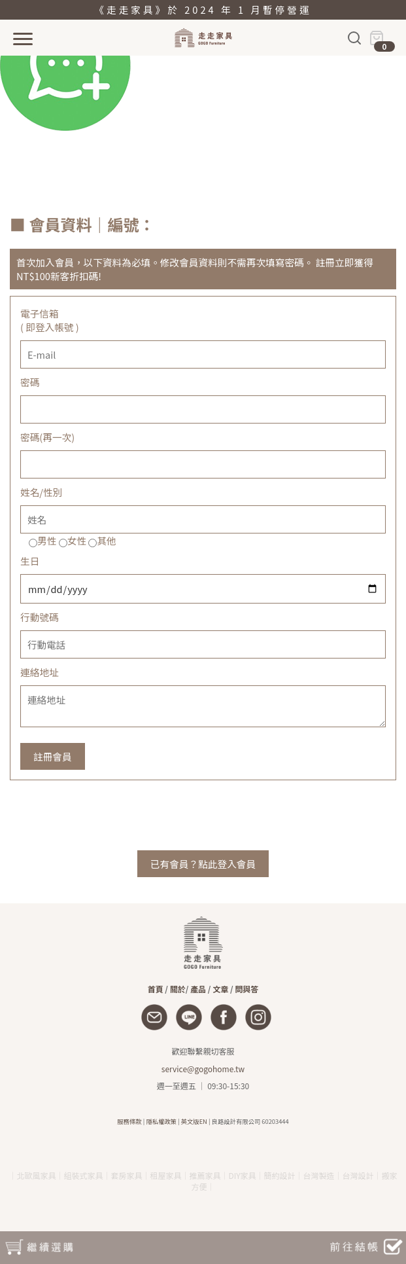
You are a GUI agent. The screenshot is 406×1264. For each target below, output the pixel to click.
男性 (46, 540)
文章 (220, 988)
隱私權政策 (161, 1121)
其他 (106, 540)
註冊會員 (52, 756)
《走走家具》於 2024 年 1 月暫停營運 (202, 9)
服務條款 (129, 1121)
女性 (76, 540)
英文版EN (194, 1121)
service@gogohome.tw (203, 1068)
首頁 (155, 988)
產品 (198, 988)
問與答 (246, 988)
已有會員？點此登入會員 (203, 864)
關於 (178, 988)
